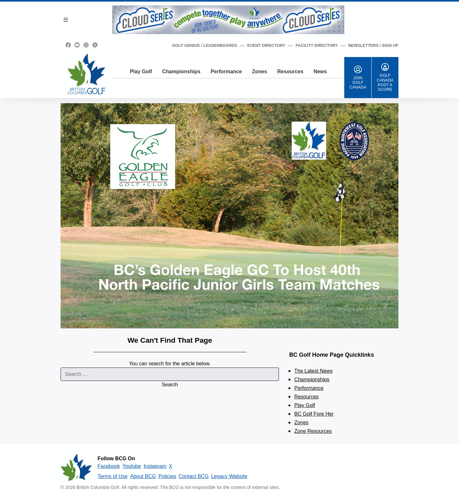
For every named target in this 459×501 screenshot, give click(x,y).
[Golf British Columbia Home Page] (86, 73)
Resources (290, 71)
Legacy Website (229, 476)
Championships (181, 71)
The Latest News (313, 371)
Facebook (109, 466)
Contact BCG (193, 476)
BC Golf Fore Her (314, 414)
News (320, 71)
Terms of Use (112, 476)
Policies (167, 476)
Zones (259, 71)
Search (170, 384)
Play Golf (141, 71)
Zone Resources (313, 431)
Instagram (154, 466)
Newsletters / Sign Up (373, 45)
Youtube (131, 466)
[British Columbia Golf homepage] (76, 468)
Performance (226, 71)
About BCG (143, 476)
